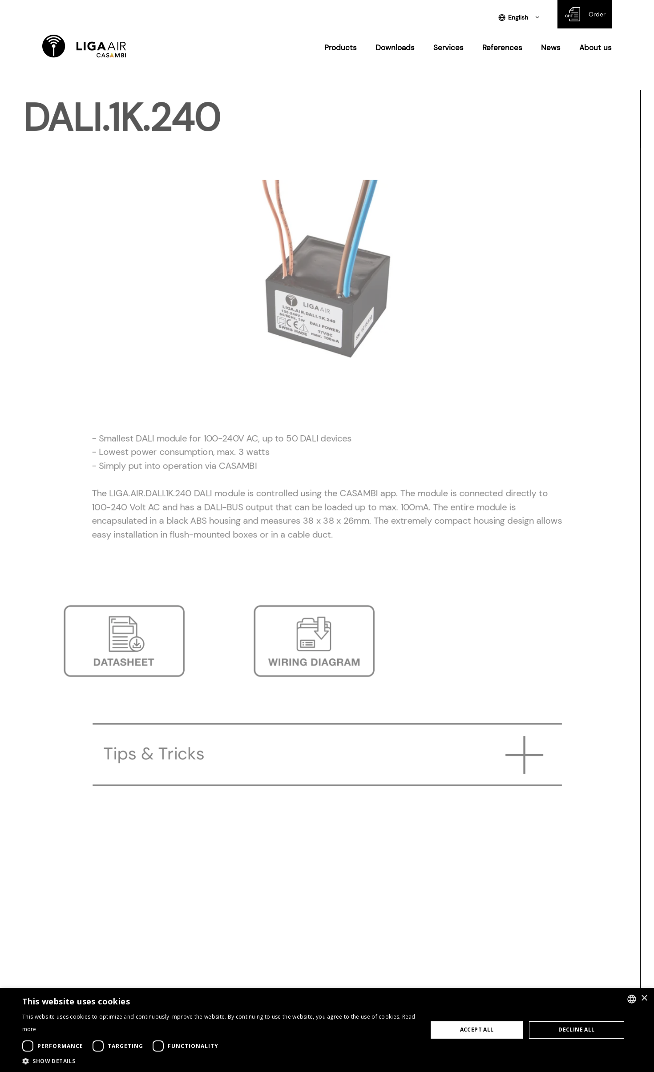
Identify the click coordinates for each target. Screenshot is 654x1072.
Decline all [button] (576, 1029)
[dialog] (327, 1030)
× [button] (644, 998)
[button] (219, 1060)
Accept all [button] (477, 1029)
